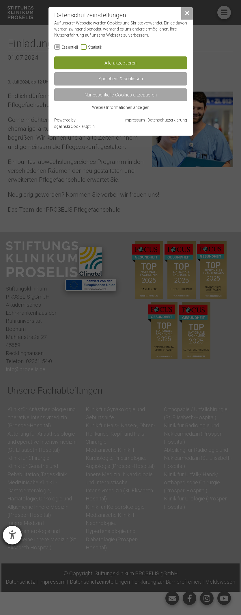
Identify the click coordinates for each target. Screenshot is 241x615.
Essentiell (69, 47)
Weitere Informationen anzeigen (120, 107)
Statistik (95, 47)
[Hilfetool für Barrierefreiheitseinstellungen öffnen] (12, 535)
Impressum (134, 120)
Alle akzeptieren (120, 63)
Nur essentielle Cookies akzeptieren (121, 95)
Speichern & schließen (120, 78)
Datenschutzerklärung (167, 120)
